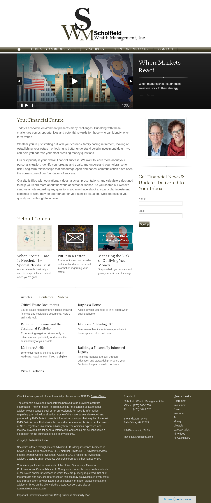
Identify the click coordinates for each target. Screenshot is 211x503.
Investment (180, 405)
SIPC (82, 450)
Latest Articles (182, 429)
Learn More (146, 95)
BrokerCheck (98, 396)
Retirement (180, 400)
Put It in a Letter (71, 256)
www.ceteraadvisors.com (31, 488)
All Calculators (182, 437)
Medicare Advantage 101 (95, 324)
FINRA (75, 450)
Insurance (179, 413)
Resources (94, 49)
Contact (166, 49)
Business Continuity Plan (76, 495)
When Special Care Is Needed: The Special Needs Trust (33, 260)
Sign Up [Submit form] (144, 224)
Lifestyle (178, 425)
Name (142, 198)
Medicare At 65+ (33, 348)
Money (177, 421)
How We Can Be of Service (53, 49)
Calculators (45, 297)
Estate (177, 409)
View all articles (32, 371)
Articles (26, 297)
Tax (176, 417)
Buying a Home (89, 305)
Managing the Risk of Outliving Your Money (113, 260)
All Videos (179, 433)
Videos (63, 297)
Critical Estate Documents (40, 305)
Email (142, 210)
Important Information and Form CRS (38, 495)
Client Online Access (131, 49)
